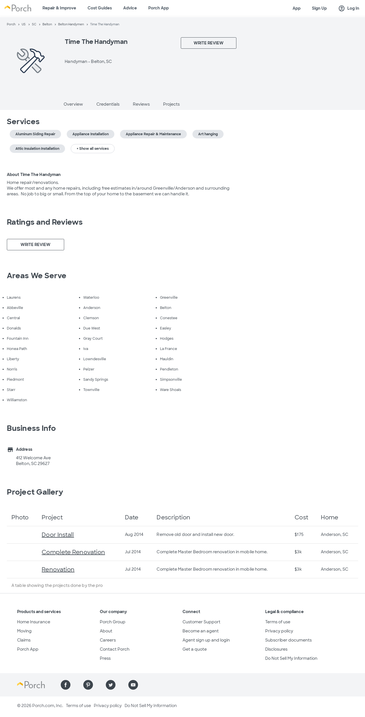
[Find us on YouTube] (133, 685)
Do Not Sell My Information (291, 658)
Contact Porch (114, 649)
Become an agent (200, 631)
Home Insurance (33, 621)
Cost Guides (100, 8)
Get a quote (194, 649)
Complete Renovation (73, 552)
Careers (108, 640)
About (106, 631)
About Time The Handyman (34, 174)
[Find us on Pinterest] (88, 685)
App (297, 8)
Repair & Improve (59, 8)
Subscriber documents (288, 640)
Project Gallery (35, 492)
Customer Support (201, 621)
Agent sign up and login (206, 640)
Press (105, 658)
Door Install (58, 534)
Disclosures (276, 649)
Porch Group (112, 621)
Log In (348, 9)
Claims (24, 640)
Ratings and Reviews (45, 222)
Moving (24, 631)
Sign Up (319, 8)
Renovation (58, 569)
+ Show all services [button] (93, 148)
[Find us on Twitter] (110, 685)
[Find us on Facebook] (65, 685)
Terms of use (277, 621)
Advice (130, 8)
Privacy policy (279, 631)
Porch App (158, 8)
